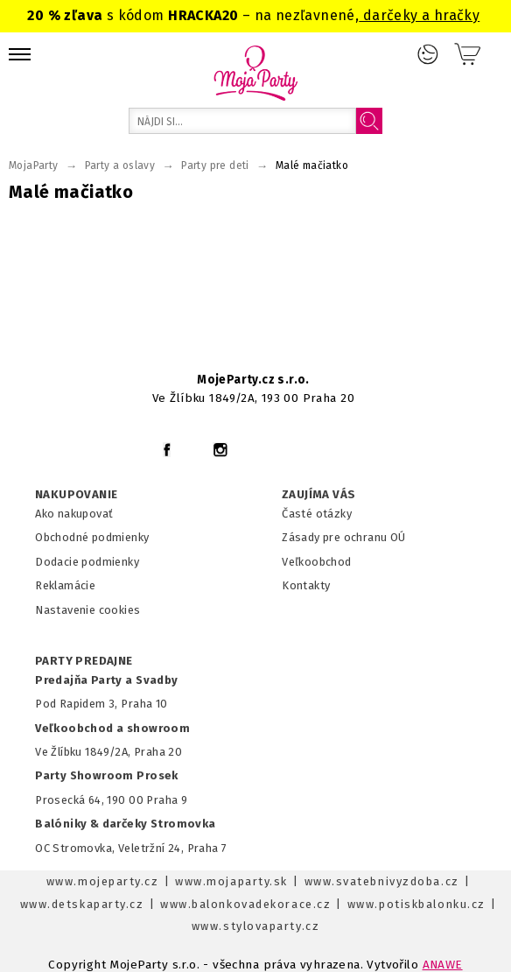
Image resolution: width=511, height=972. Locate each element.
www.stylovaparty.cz (255, 926)
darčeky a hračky (419, 15)
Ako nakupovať (74, 513)
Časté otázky (317, 513)
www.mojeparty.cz (102, 881)
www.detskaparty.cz (82, 904)
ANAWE (443, 964)
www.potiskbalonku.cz (416, 904)
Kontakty (306, 585)
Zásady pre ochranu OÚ (344, 537)
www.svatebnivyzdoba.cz (381, 881)
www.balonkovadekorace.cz (245, 904)
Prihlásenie (428, 54)
